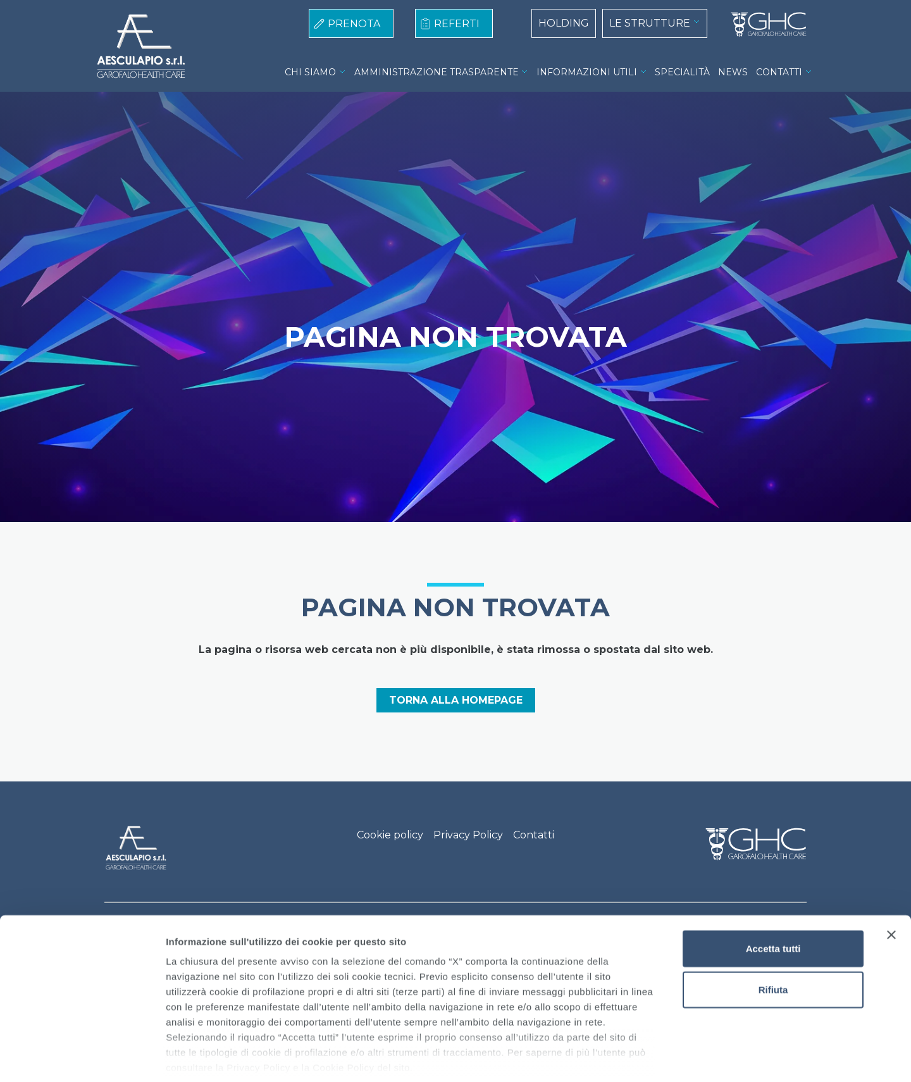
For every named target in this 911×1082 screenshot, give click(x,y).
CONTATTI (779, 72)
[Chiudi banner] (891, 875)
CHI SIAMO (310, 72)
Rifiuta (773, 929)
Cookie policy (390, 835)
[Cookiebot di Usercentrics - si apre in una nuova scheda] (82, 1057)
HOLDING (563, 23)
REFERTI (457, 24)
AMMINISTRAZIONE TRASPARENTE (436, 72)
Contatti (533, 835)
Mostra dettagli (665, 1057)
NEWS (733, 72)
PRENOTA (354, 24)
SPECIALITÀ (682, 72)
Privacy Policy (468, 835)
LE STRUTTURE (649, 23)
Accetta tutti (773, 888)
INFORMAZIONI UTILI (586, 72)
